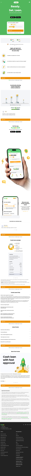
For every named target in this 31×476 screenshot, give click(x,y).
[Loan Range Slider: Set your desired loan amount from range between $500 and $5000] (15, 26)
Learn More (25, 211)
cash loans (7, 375)
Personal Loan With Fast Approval (22, 412)
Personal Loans (9, 418)
